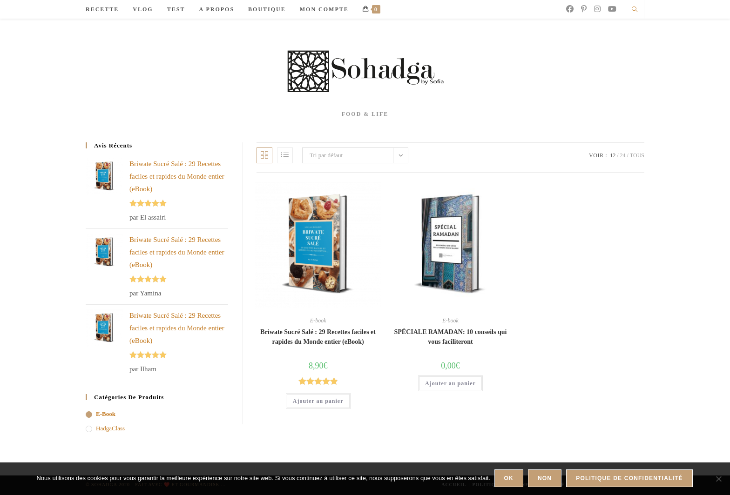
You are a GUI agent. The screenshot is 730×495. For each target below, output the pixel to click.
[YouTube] (612, 9)
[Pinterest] (583, 9)
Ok (509, 479)
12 (612, 155)
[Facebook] (569, 9)
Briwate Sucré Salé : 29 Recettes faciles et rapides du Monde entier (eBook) (318, 336)
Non (546, 479)
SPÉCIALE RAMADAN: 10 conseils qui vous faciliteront (450, 336)
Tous (637, 155)
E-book (318, 320)
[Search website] (634, 10)
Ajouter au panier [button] (318, 401)
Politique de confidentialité (630, 479)
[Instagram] (597, 9)
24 (623, 155)
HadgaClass (110, 428)
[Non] (718, 479)
